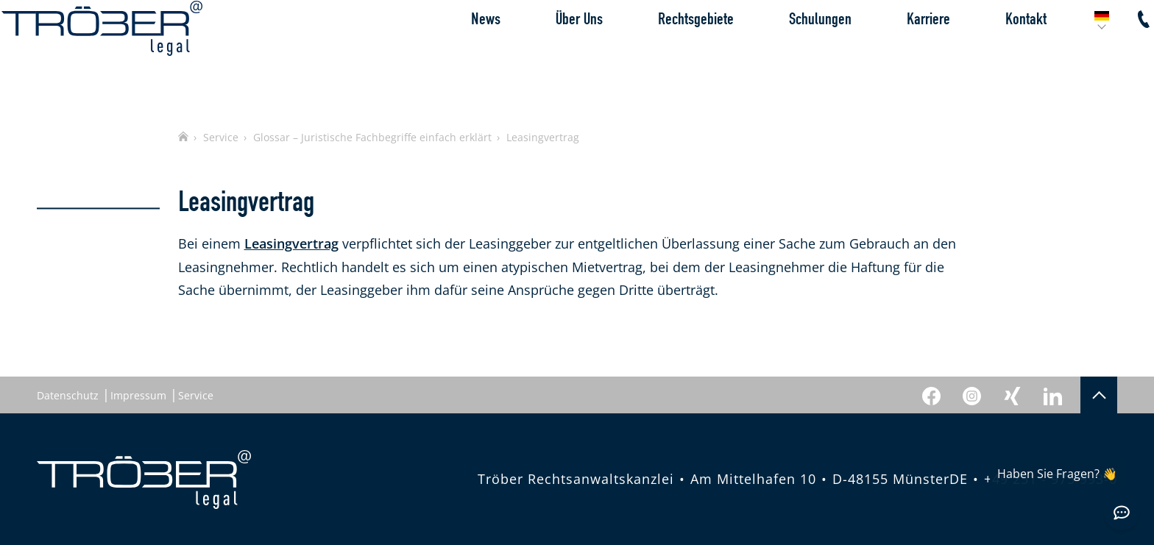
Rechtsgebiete (660, 54)
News (450, 54)
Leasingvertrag (291, 243)
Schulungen (785, 54)
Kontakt (990, 54)
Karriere (893, 54)
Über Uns (543, 54)
